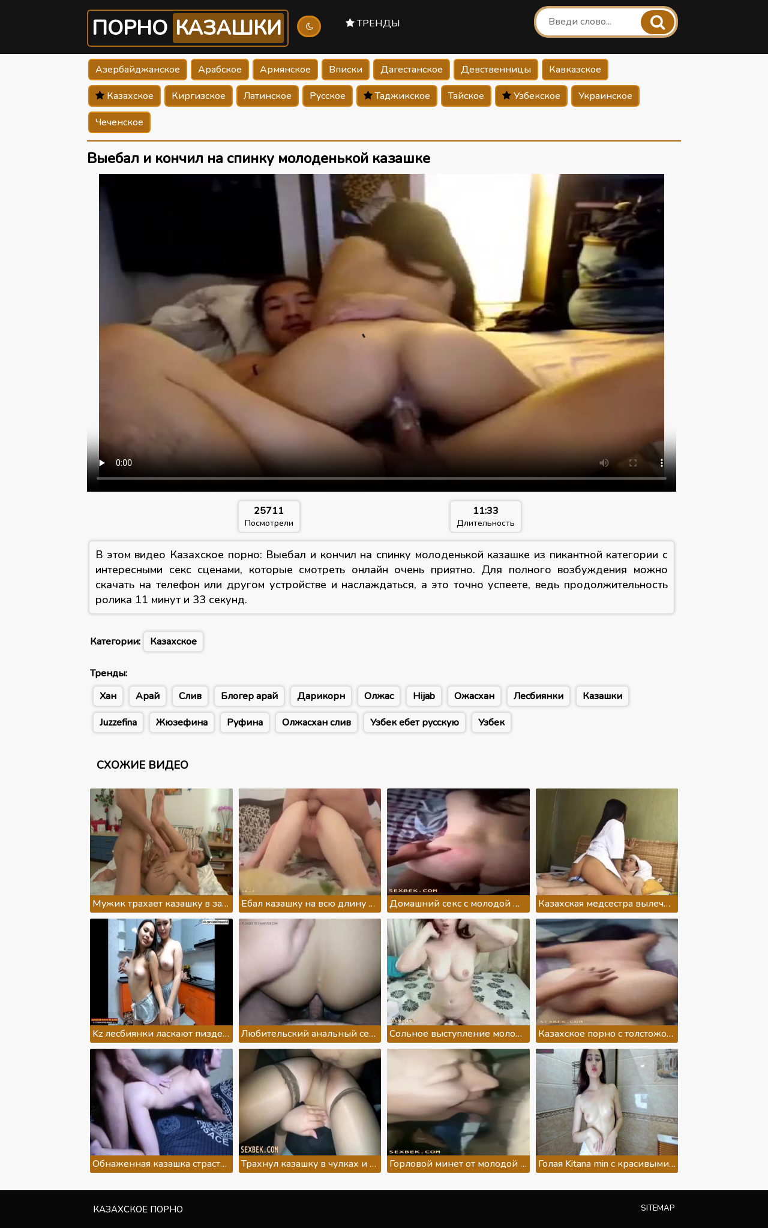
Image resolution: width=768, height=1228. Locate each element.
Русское (328, 96)
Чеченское (119, 122)
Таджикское (397, 96)
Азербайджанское (137, 69)
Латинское (268, 96)
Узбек (491, 722)
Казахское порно (138, 1209)
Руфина (245, 722)
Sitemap (658, 1208)
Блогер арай (249, 696)
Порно (188, 28)
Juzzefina (118, 722)
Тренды (373, 23)
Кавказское (575, 69)
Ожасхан (474, 696)
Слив (190, 696)
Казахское (124, 96)
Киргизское (199, 96)
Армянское (285, 69)
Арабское (220, 69)
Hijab (424, 696)
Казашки (602, 696)
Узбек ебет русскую (414, 722)
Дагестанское (411, 69)
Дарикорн (321, 696)
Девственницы (496, 69)
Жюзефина (182, 722)
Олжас (379, 696)
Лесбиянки (538, 696)
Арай (148, 696)
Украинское (605, 96)
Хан (108, 696)
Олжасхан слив (316, 722)
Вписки (345, 69)
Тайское (466, 96)
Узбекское (531, 96)
